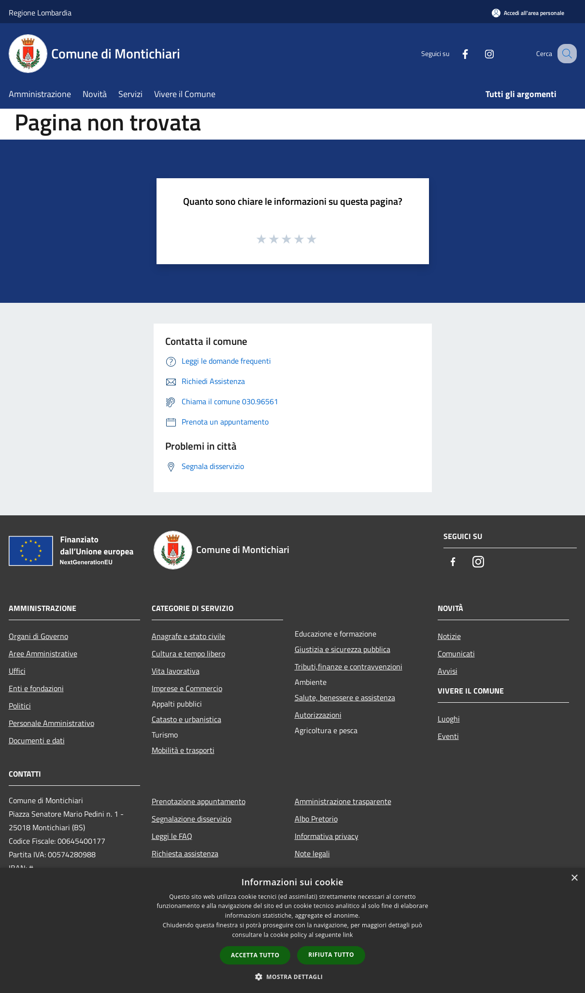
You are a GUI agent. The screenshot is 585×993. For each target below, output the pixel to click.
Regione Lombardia (40, 12)
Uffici (17, 671)
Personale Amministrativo (51, 723)
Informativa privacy (326, 836)
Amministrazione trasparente (343, 801)
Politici (20, 705)
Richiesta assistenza (185, 853)
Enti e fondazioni (36, 688)
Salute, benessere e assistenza (345, 697)
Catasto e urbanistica (186, 719)
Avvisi (447, 671)
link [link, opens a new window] (348, 935)
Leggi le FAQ (172, 836)
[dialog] (292, 930)
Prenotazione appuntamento (198, 801)
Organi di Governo (38, 636)
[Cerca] (565, 53)
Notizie (449, 636)
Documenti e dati (37, 740)
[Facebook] (455, 53)
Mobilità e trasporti (183, 750)
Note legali (312, 853)
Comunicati (456, 653)
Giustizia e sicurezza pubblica (342, 649)
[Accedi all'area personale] (528, 12)
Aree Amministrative (43, 653)
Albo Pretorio (316, 818)
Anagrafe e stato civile (188, 636)
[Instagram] (479, 53)
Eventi (448, 736)
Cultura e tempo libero (188, 653)
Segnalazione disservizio (191, 818)
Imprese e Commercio (187, 688)
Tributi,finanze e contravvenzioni (348, 666)
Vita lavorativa (176, 671)
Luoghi (449, 718)
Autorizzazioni (318, 715)
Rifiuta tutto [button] (331, 954)
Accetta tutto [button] (255, 955)
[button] (292, 976)
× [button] (574, 878)
